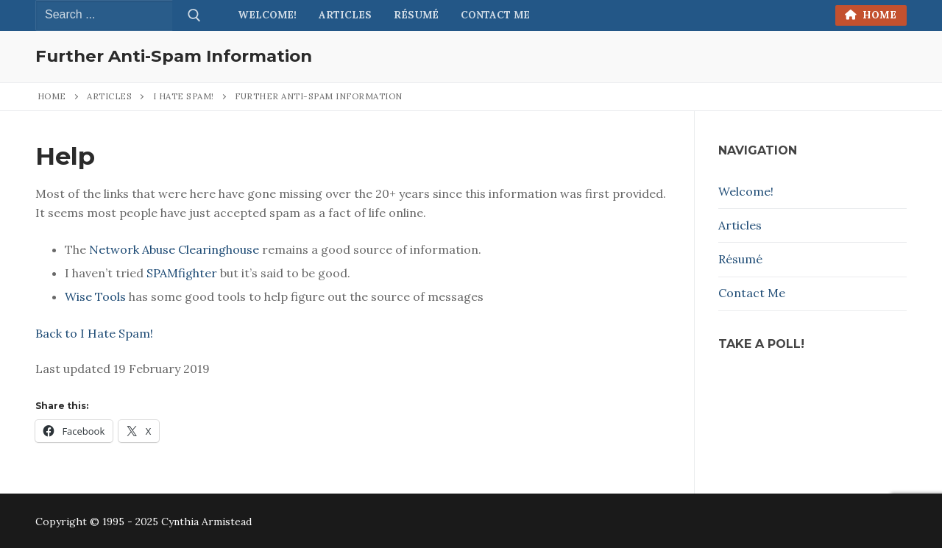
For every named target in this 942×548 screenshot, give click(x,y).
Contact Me (751, 292)
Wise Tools (95, 296)
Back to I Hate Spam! (94, 333)
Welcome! (745, 191)
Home (870, 14)
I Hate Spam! (183, 96)
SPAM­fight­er (181, 273)
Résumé (740, 259)
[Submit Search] (194, 15)
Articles (109, 96)
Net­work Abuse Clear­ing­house (174, 249)
